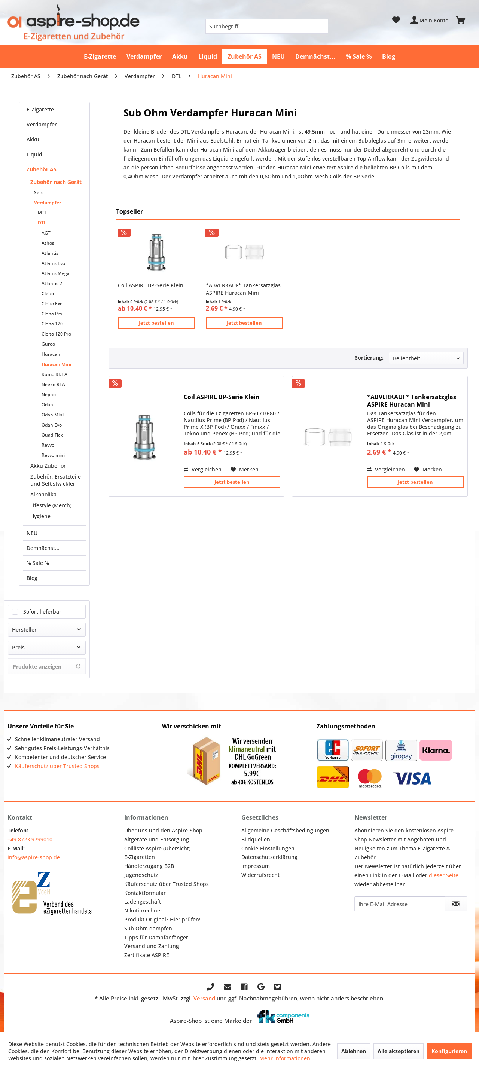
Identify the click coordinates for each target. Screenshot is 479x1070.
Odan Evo (52, 425)
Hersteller (24, 629)
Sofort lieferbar (42, 611)
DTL (42, 223)
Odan (47, 404)
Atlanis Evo (53, 263)
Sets (38, 192)
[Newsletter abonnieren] (456, 903)
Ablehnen (353, 1051)
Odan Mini (53, 415)
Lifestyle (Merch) (50, 505)
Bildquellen (255, 839)
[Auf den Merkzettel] (245, 469)
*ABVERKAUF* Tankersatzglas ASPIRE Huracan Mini (243, 289)
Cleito (48, 293)
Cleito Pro (52, 314)
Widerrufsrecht (260, 874)
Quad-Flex (52, 435)
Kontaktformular (145, 892)
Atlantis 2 (52, 283)
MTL (42, 213)
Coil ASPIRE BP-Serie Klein (150, 285)
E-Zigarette (40, 109)
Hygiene (40, 516)
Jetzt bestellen (156, 323)
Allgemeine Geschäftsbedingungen (285, 830)
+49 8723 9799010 (29, 839)
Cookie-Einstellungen (268, 848)
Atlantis (50, 253)
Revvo (48, 445)
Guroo (48, 344)
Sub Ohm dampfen (148, 928)
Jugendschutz (141, 874)
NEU (32, 532)
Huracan (51, 354)
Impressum (255, 865)
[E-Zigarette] (100, 56)
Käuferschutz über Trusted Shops (57, 766)
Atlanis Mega (56, 273)
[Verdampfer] (144, 56)
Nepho (49, 394)
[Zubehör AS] (244, 56)
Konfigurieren (449, 1051)
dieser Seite (443, 875)
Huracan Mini (56, 364)
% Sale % (38, 562)
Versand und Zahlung (151, 946)
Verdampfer (42, 124)
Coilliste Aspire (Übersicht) (157, 848)
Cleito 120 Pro (56, 334)
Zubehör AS (42, 169)
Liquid (34, 154)
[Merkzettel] (396, 20)
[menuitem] (266, 26)
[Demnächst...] (315, 56)
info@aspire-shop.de (33, 857)
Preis (18, 647)
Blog (32, 577)
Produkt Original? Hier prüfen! (162, 919)
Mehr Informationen (284, 1058)
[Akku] (180, 56)
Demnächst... (43, 547)
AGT (46, 233)
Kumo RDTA (54, 374)
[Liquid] (207, 56)
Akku (33, 139)
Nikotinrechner (143, 910)
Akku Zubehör (48, 465)
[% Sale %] (359, 56)
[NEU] (278, 56)
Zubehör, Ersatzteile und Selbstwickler (55, 480)
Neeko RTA (53, 384)
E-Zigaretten (139, 856)
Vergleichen (203, 469)
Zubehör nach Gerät (56, 182)
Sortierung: (369, 357)
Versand (204, 998)
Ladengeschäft (142, 901)
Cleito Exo (52, 303)
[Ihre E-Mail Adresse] (399, 903)
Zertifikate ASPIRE (146, 955)
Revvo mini (53, 455)
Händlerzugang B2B (149, 865)
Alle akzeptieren (398, 1051)
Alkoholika (43, 494)
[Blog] (388, 56)
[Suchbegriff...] (266, 26)
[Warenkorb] (464, 20)
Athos (48, 243)
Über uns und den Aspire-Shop (163, 830)
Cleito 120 (52, 324)
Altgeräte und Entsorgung (156, 839)
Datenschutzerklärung (269, 856)
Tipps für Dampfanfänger (156, 937)
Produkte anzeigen (47, 666)
